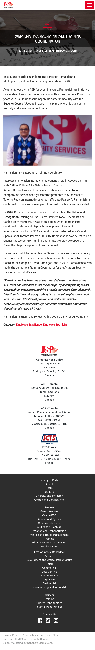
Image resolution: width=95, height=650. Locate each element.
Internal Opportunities (49, 606)
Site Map (53, 635)
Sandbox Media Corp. (40, 642)
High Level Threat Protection (49, 542)
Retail (49, 564)
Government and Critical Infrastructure (49, 560)
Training (49, 538)
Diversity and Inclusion (49, 495)
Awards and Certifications (49, 499)
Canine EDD (49, 515)
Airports (49, 556)
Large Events (49, 579)
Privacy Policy (11, 635)
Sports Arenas (49, 575)
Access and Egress (49, 519)
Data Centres (49, 571)
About (49, 484)
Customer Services (49, 523)
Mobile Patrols (49, 546)
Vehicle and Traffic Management (49, 534)
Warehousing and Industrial (49, 587)
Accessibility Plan (33, 635)
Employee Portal (49, 480)
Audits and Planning (49, 527)
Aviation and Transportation (49, 531)
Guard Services (49, 511)
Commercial (49, 567)
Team (49, 488)
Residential (49, 583)
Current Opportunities (49, 603)
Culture (49, 492)
